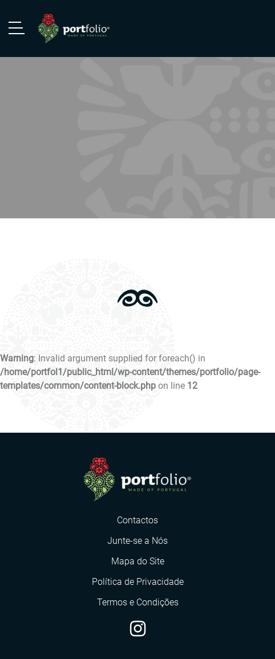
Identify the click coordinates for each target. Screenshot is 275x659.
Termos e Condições (138, 602)
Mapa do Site (137, 561)
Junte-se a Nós (137, 540)
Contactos (137, 520)
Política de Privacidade (138, 581)
